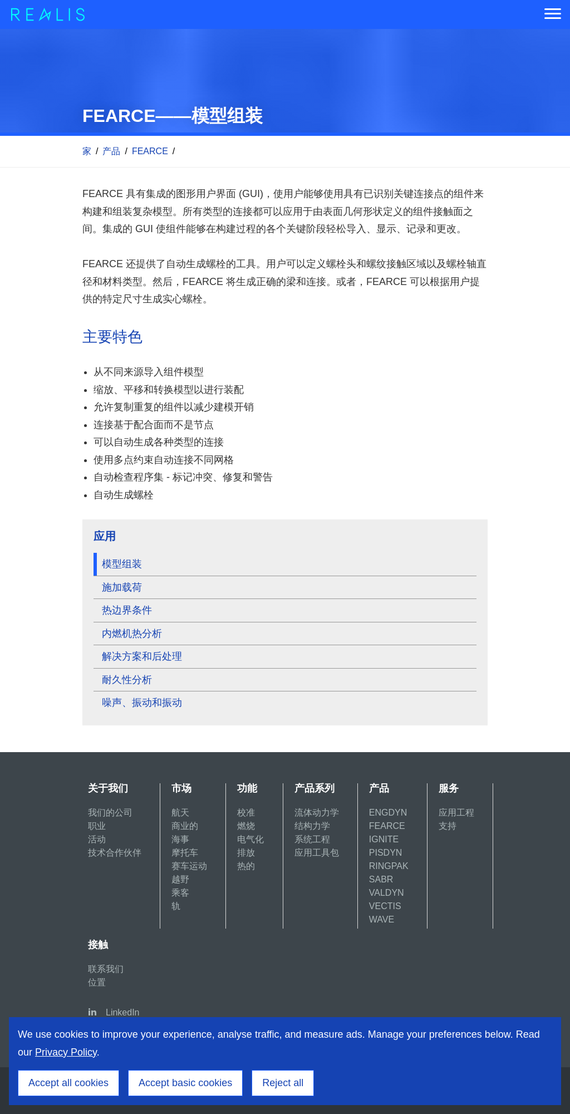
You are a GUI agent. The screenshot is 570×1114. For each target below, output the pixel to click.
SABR (381, 879)
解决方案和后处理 (142, 656)
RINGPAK (389, 866)
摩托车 (184, 852)
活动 (97, 839)
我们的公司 (110, 812)
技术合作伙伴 (114, 852)
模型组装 (122, 564)
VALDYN (386, 892)
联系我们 (106, 969)
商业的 (184, 826)
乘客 (180, 892)
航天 (180, 812)
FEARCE (150, 151)
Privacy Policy (66, 1052)
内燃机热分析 (132, 633)
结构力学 (312, 826)
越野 (180, 879)
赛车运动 (189, 866)
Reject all (282, 1082)
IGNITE (384, 839)
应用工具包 (316, 852)
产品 (111, 151)
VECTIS (385, 906)
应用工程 (456, 812)
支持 (447, 826)
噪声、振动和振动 (142, 702)
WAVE (381, 919)
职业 (97, 826)
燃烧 (246, 826)
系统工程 (312, 839)
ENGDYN (388, 812)
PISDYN (385, 852)
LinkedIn (123, 1012)
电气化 (250, 839)
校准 (246, 812)
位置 (97, 982)
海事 (180, 839)
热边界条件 (127, 610)
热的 (246, 866)
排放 (246, 852)
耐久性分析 (127, 679)
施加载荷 (122, 587)
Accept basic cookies (185, 1082)
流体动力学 (316, 812)
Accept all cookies (68, 1082)
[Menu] (552, 14)
